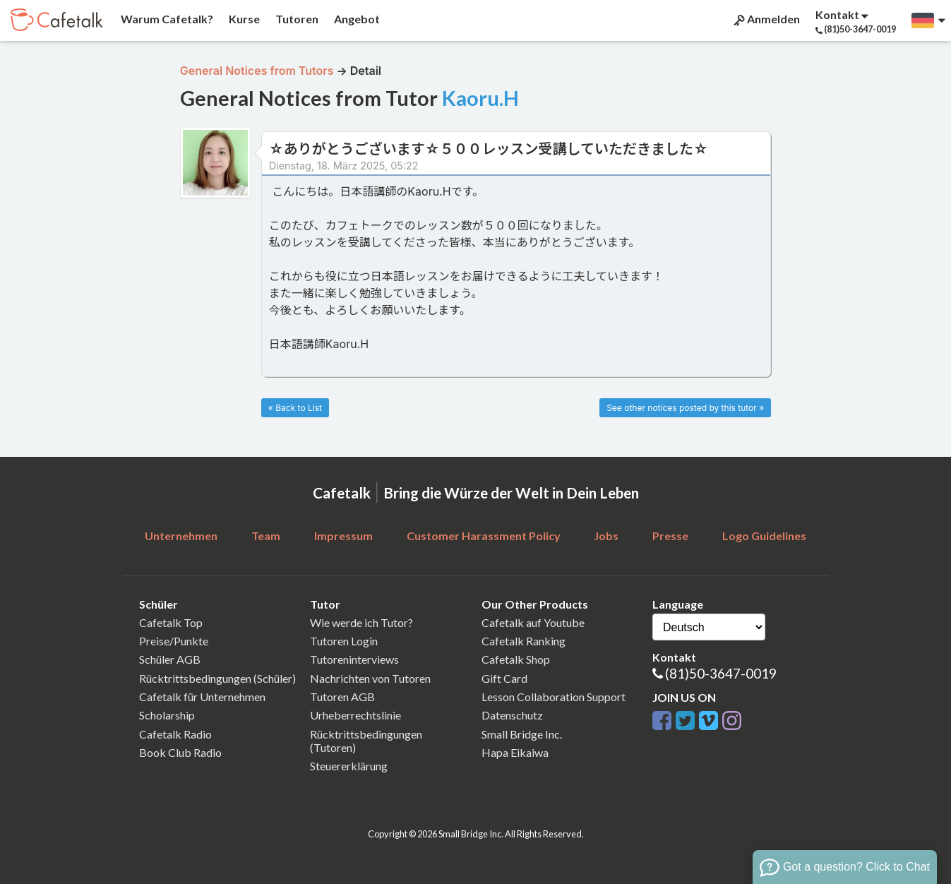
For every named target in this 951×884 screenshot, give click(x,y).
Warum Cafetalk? (166, 18)
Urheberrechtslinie (355, 715)
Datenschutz (512, 715)
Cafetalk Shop (516, 659)
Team (265, 535)
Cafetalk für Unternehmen (202, 696)
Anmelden (765, 19)
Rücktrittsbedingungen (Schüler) (217, 678)
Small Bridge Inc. (522, 734)
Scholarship (167, 715)
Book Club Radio (180, 752)
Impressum (343, 535)
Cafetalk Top (171, 622)
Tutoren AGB (342, 696)
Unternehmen (181, 535)
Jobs (606, 535)
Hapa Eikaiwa (515, 752)
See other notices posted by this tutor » (685, 407)
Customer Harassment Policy (484, 535)
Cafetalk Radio (175, 734)
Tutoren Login (344, 640)
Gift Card (504, 678)
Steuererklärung (349, 765)
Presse (670, 535)
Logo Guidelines (764, 535)
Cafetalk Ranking (524, 640)
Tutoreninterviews (354, 659)
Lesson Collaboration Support (554, 696)
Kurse (243, 18)
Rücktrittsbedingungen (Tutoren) (366, 740)
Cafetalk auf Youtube (533, 622)
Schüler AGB (170, 659)
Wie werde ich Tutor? (361, 622)
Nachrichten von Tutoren (370, 678)
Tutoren (295, 18)
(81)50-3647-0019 (721, 673)
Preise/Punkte (173, 640)
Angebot (356, 18)
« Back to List (295, 407)
